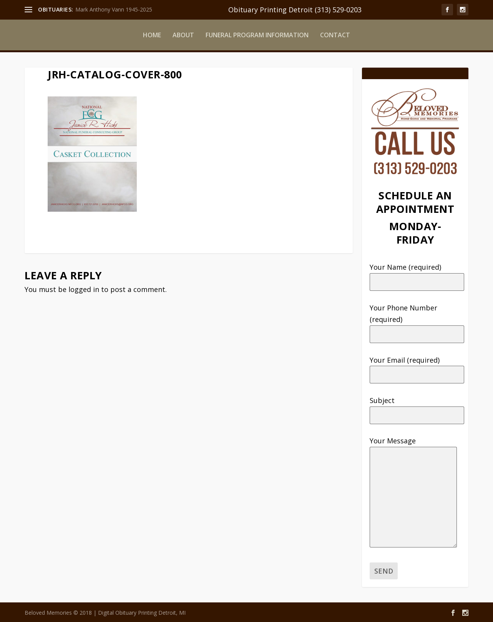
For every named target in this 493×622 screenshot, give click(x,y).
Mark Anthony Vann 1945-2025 (113, 9)
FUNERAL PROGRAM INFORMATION (257, 35)
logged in (83, 289)
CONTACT (335, 35)
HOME (152, 35)
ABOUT (183, 35)
